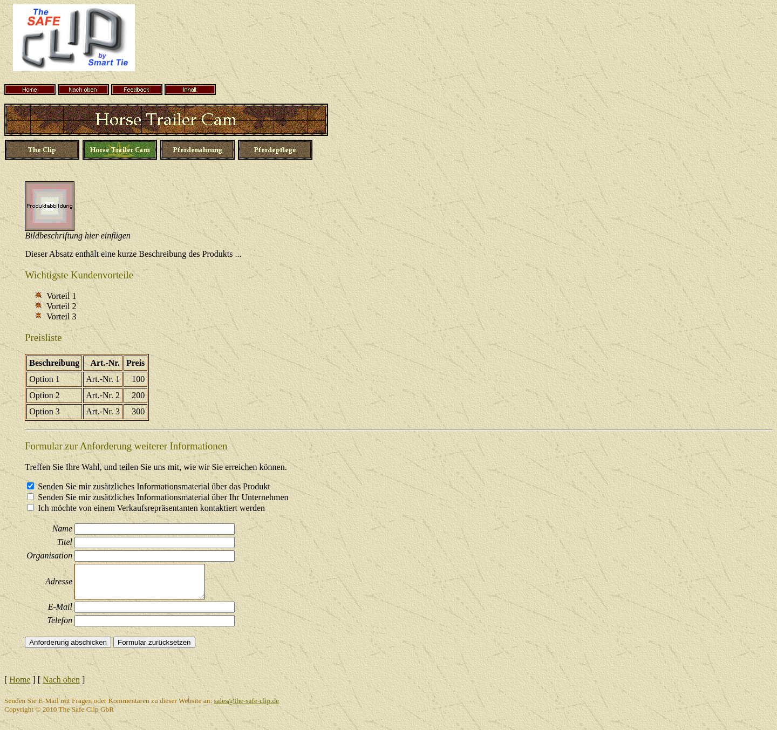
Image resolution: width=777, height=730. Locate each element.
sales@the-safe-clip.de (246, 701)
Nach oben (61, 679)
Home (19, 679)
